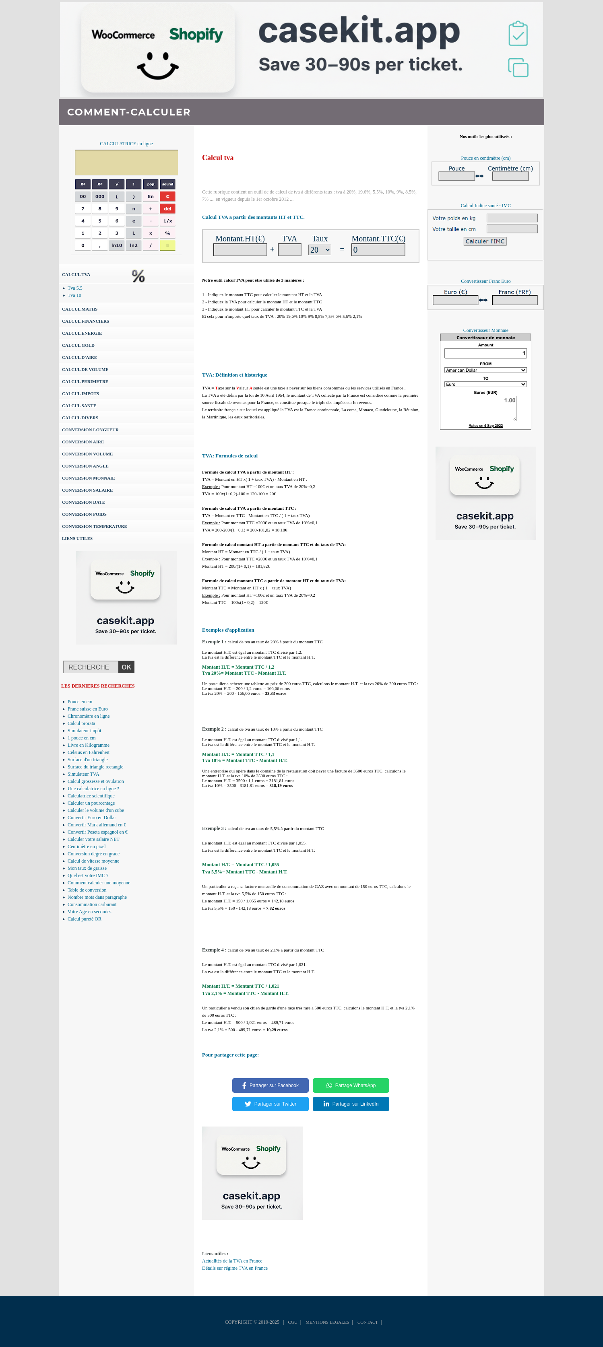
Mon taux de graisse (87, 868)
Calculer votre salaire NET (94, 839)
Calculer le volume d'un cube (96, 810)
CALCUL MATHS (79, 309)
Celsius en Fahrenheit (88, 752)
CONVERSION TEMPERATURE (94, 526)
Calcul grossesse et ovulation (96, 781)
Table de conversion (87, 890)
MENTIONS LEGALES (327, 1322)
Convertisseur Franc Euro (485, 281)
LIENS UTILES (77, 538)
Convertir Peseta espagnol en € (98, 832)
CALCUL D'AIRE (79, 357)
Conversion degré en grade (94, 854)
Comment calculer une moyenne (99, 883)
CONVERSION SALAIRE (87, 490)
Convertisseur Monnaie (485, 330)
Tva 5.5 (75, 288)
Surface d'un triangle (87, 759)
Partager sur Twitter (270, 1104)
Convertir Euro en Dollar (92, 817)
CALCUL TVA (76, 274)
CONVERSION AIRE (83, 441)
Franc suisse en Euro (88, 709)
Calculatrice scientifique (91, 796)
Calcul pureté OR (84, 919)
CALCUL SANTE (79, 405)
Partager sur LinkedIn (351, 1104)
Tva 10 (74, 295)
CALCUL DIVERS (80, 417)
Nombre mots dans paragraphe (97, 897)
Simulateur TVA (83, 774)
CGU (292, 1322)
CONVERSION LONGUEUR (90, 429)
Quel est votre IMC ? (88, 875)
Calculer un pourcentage (91, 803)
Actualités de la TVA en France (232, 1261)
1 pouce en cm (82, 738)
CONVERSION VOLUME (87, 453)
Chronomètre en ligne (89, 716)
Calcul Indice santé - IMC (486, 205)
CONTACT (367, 1322)
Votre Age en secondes (90, 911)
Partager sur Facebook (270, 1085)
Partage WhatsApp (351, 1085)
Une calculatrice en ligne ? (93, 788)
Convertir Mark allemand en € (97, 825)
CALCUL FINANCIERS (85, 321)
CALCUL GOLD (78, 345)
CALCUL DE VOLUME (85, 369)
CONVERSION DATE (83, 502)
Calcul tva (218, 158)
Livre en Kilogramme (88, 745)
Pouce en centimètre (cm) (486, 158)
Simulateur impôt (84, 730)
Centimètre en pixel (87, 846)
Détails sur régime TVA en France (235, 1268)
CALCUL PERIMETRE (85, 381)
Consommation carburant (92, 904)
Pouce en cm (80, 701)
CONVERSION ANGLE (85, 465)
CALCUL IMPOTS (80, 393)
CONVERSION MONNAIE (88, 478)
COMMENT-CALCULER (129, 112)
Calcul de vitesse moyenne (93, 861)
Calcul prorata (81, 723)
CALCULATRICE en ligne (126, 143)
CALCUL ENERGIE (82, 333)
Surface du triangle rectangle (95, 767)
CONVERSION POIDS (84, 514)
